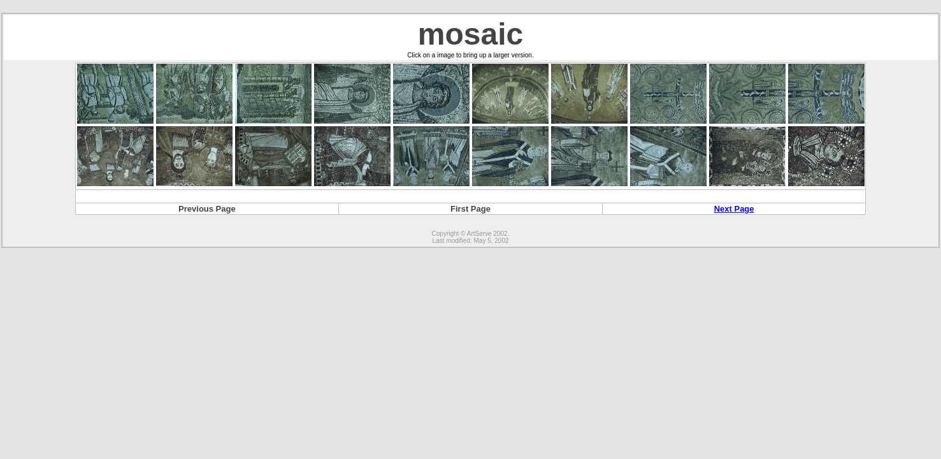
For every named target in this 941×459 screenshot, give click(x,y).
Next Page (734, 209)
